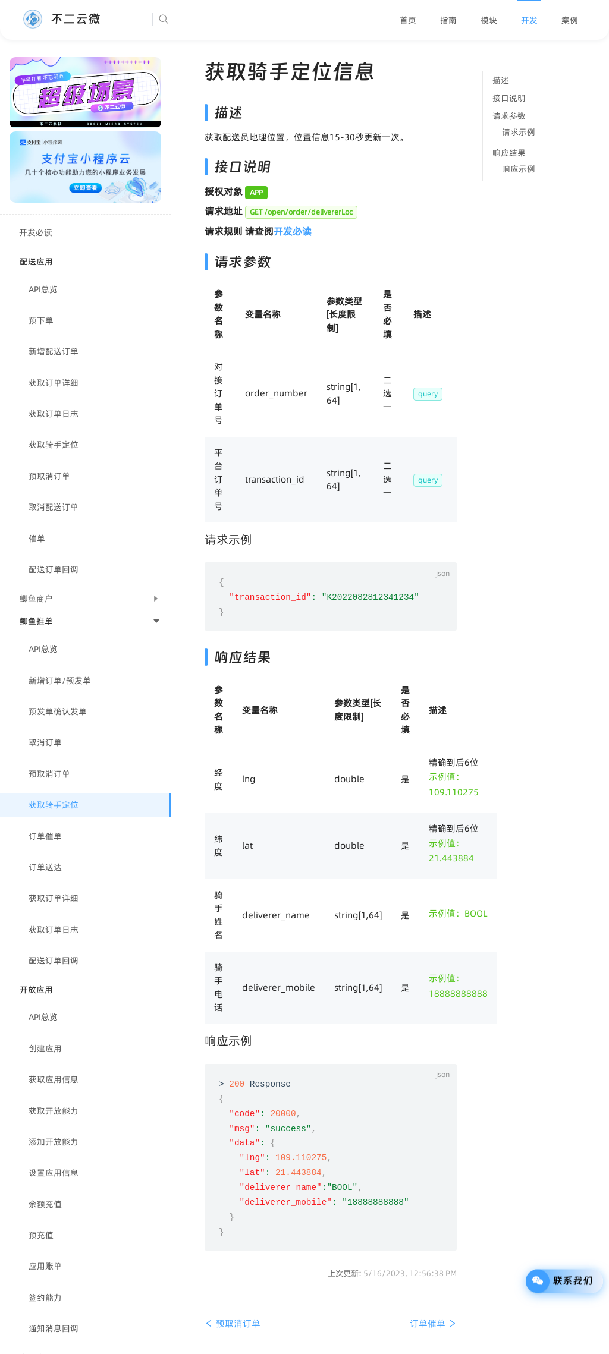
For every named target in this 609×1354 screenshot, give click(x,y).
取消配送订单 (54, 507)
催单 (37, 538)
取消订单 (45, 742)
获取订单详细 (54, 383)
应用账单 (45, 1266)
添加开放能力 (54, 1142)
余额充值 (45, 1204)
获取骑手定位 (54, 445)
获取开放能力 (54, 1111)
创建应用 (45, 1048)
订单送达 (45, 867)
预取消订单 (49, 476)
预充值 (41, 1235)
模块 (489, 20)
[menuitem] (408, 20)
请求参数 (509, 116)
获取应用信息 (54, 1079)
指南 (448, 20)
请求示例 (518, 132)
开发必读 (35, 232)
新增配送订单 (54, 351)
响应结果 (509, 153)
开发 (529, 20)
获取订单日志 (54, 414)
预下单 (41, 320)
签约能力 (45, 1297)
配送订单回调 (54, 569)
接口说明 (509, 98)
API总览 (43, 289)
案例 (569, 20)
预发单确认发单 (58, 711)
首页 (408, 20)
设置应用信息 (54, 1173)
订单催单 (45, 836)
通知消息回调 (54, 1328)
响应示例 (518, 169)
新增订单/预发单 (60, 681)
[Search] (199, 19)
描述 (500, 80)
